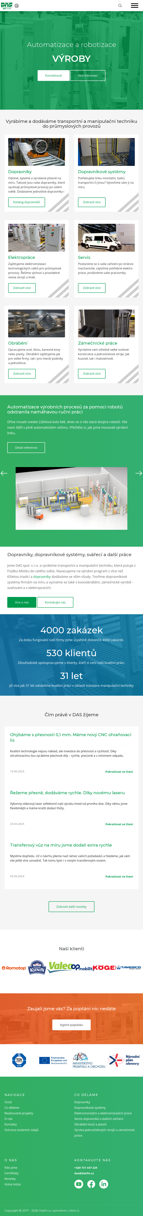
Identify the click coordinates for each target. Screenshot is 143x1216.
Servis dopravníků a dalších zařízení (98, 1119)
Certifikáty (11, 1173)
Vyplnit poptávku (71, 1025)
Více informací (88, 75)
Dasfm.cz (45, 1210)
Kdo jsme (10, 1168)
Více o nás (22, 602)
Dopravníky (82, 1102)
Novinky (10, 1179)
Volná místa (12, 1184)
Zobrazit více (92, 202)
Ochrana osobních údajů (21, 1130)
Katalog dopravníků (26, 202)
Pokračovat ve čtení (119, 771)
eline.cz (74, 1210)
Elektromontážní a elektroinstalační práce (103, 1113)
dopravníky (42, 576)
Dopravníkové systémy (90, 1108)
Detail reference (26, 448)
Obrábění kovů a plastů (90, 1124)
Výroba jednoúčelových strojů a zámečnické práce (104, 1133)
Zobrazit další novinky (71, 907)
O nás (8, 1119)
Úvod (8, 1102)
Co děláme (11, 1108)
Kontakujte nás (55, 602)
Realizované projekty (18, 1113)
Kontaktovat (53, 75)
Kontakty (10, 1124)
